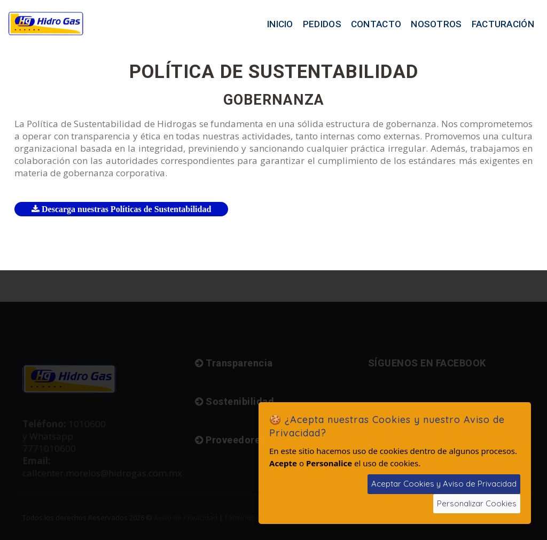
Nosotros (436, 24)
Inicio (280, 24)
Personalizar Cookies (477, 503)
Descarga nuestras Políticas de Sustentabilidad (121, 209)
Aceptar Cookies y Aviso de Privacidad (444, 484)
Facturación (503, 24)
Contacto (376, 24)
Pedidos (322, 24)
